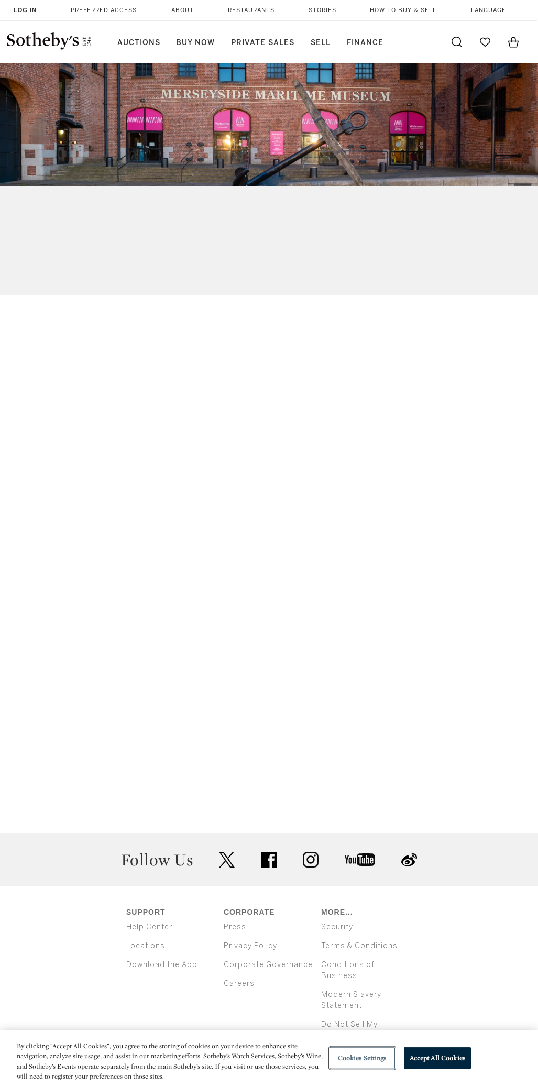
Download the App (161, 964)
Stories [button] (322, 10)
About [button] (182, 10)
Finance (365, 42)
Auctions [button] (138, 42)
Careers (239, 983)
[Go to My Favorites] (485, 41)
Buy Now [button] (195, 42)
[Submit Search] (457, 42)
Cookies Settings (362, 1057)
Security (337, 927)
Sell (321, 42)
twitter (227, 860)
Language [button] (488, 10)
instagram (311, 860)
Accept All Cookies (437, 1057)
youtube (360, 859)
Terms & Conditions (359, 945)
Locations (145, 945)
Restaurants (251, 10)
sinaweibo (409, 859)
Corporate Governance (268, 964)
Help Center (149, 927)
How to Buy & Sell (403, 10)
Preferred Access (104, 10)
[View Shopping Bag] (513, 41)
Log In (25, 10)
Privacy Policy (250, 945)
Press (235, 927)
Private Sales (262, 42)
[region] (269, 1058)
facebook (269, 860)
